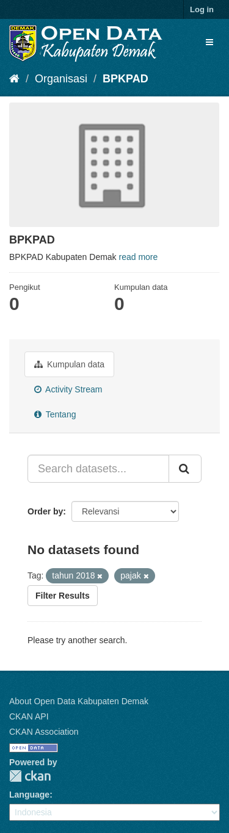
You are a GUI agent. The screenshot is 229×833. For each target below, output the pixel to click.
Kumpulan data (69, 364)
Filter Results (62, 595)
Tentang (55, 414)
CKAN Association (44, 732)
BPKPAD (125, 79)
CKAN (30, 776)
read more (138, 257)
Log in (202, 9)
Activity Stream (68, 389)
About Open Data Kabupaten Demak (78, 701)
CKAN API (29, 716)
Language (29, 794)
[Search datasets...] (98, 469)
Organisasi (61, 79)
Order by (45, 511)
